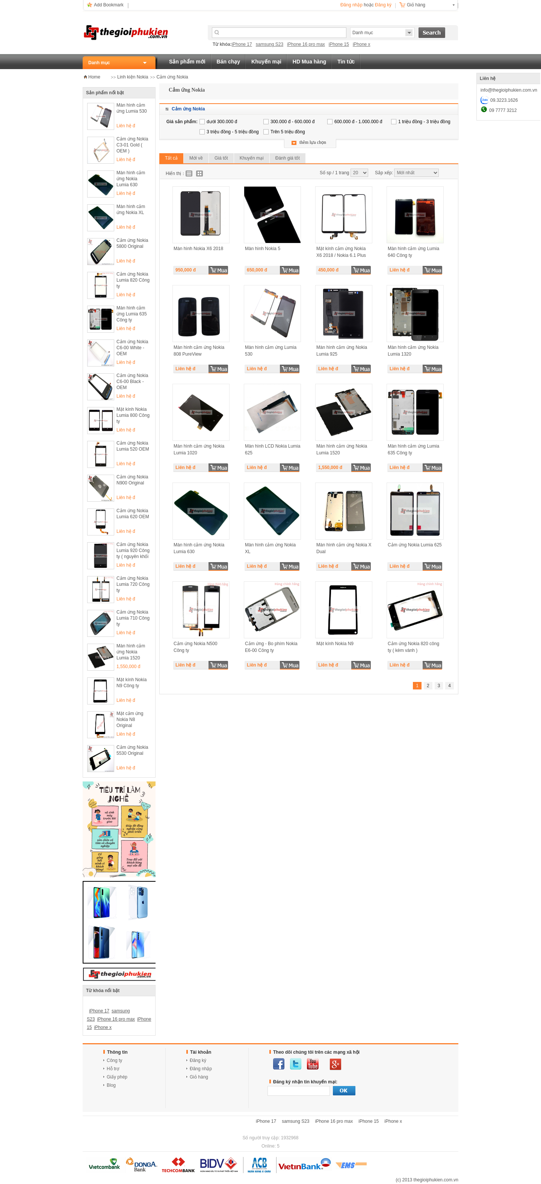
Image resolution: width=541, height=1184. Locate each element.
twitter (295, 1063)
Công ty (114, 1060)
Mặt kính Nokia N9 (335, 643)
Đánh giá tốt (287, 158)
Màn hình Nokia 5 (262, 248)
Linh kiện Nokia (132, 77)
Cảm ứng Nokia (172, 77)
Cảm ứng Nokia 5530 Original (132, 750)
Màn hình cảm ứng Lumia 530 (131, 108)
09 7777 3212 (503, 110)
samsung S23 (269, 44)
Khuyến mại (266, 62)
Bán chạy (228, 62)
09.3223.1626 (504, 100)
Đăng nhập (351, 5)
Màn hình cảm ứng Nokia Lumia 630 (130, 178)
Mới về (196, 158)
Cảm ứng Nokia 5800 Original (132, 243)
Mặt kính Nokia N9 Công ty (131, 682)
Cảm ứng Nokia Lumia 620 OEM (132, 513)
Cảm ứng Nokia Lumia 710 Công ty (133, 618)
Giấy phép (117, 1077)
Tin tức (346, 62)
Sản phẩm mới (187, 62)
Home (94, 77)
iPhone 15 (339, 44)
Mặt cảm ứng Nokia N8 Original (129, 719)
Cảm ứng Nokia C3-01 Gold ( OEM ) (132, 145)
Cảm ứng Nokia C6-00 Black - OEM (132, 381)
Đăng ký (383, 5)
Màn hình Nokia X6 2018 (198, 248)
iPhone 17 (242, 44)
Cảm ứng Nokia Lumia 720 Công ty (133, 584)
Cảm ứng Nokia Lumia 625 (415, 545)
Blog (111, 1085)
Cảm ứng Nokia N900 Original (132, 480)
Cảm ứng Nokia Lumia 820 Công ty (133, 280)
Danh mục (99, 62)
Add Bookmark (109, 5)
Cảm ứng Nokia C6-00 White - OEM (132, 347)
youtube (313, 1063)
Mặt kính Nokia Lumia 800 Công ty (133, 415)
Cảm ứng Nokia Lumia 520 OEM (132, 446)
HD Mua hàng (309, 62)
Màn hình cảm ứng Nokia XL (130, 209)
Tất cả (171, 158)
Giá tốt (221, 158)
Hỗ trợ (113, 1068)
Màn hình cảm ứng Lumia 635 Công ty (131, 314)
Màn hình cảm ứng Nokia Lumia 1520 (130, 652)
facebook (278, 1063)
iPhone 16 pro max (306, 44)
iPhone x (361, 44)
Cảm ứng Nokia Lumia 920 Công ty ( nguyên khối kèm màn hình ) (133, 551)
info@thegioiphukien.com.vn (509, 90)
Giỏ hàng (416, 5)
